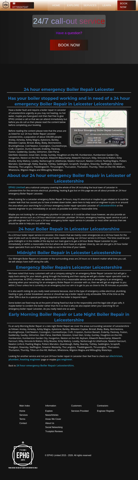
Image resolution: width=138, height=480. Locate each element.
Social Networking (54, 427)
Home (22, 411)
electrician (115, 356)
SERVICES (89, 5)
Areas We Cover (53, 419)
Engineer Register (105, 411)
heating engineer (30, 359)
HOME (56, 5)
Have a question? (69, 33)
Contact (23, 423)
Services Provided (80, 411)
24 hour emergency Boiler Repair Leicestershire (45, 365)
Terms (22, 419)
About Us (49, 423)
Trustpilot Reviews (54, 431)
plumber (13, 359)
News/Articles (51, 415)
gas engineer (64, 359)
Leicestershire (107, 205)
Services (23, 415)
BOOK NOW (123, 5)
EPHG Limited (16, 187)
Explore (49, 411)
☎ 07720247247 (20, 5)
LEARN (106, 5)
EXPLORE (73, 5)
